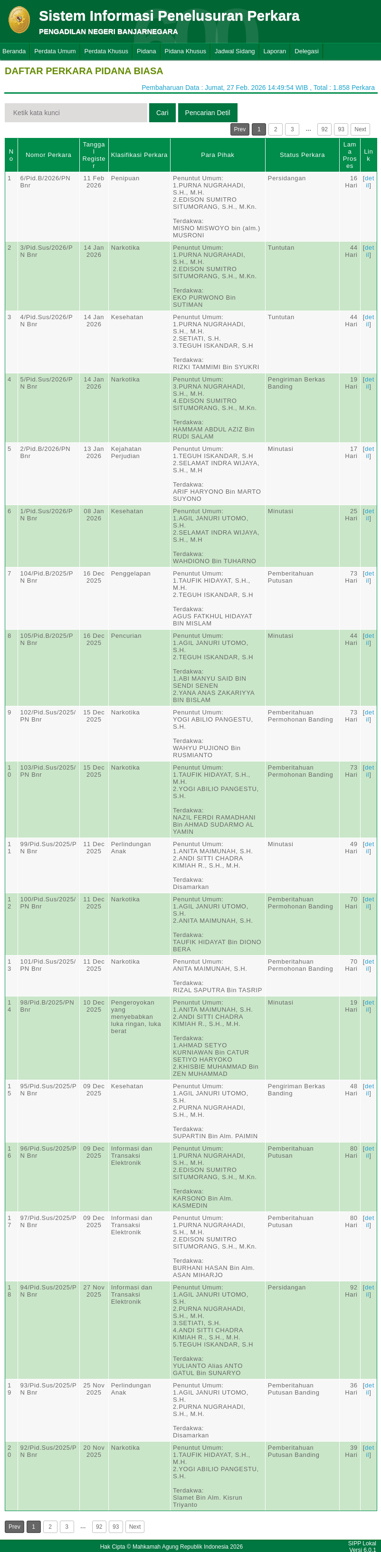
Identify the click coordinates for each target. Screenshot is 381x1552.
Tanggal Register (93, 155)
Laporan (275, 51)
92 (325, 129)
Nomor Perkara (49, 154)
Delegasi (307, 51)
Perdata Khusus (107, 51)
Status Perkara (302, 154)
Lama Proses (350, 155)
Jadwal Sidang (235, 51)
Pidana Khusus (185, 51)
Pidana (146, 51)
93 (341, 129)
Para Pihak (217, 154)
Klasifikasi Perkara (139, 154)
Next (360, 129)
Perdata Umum (55, 51)
